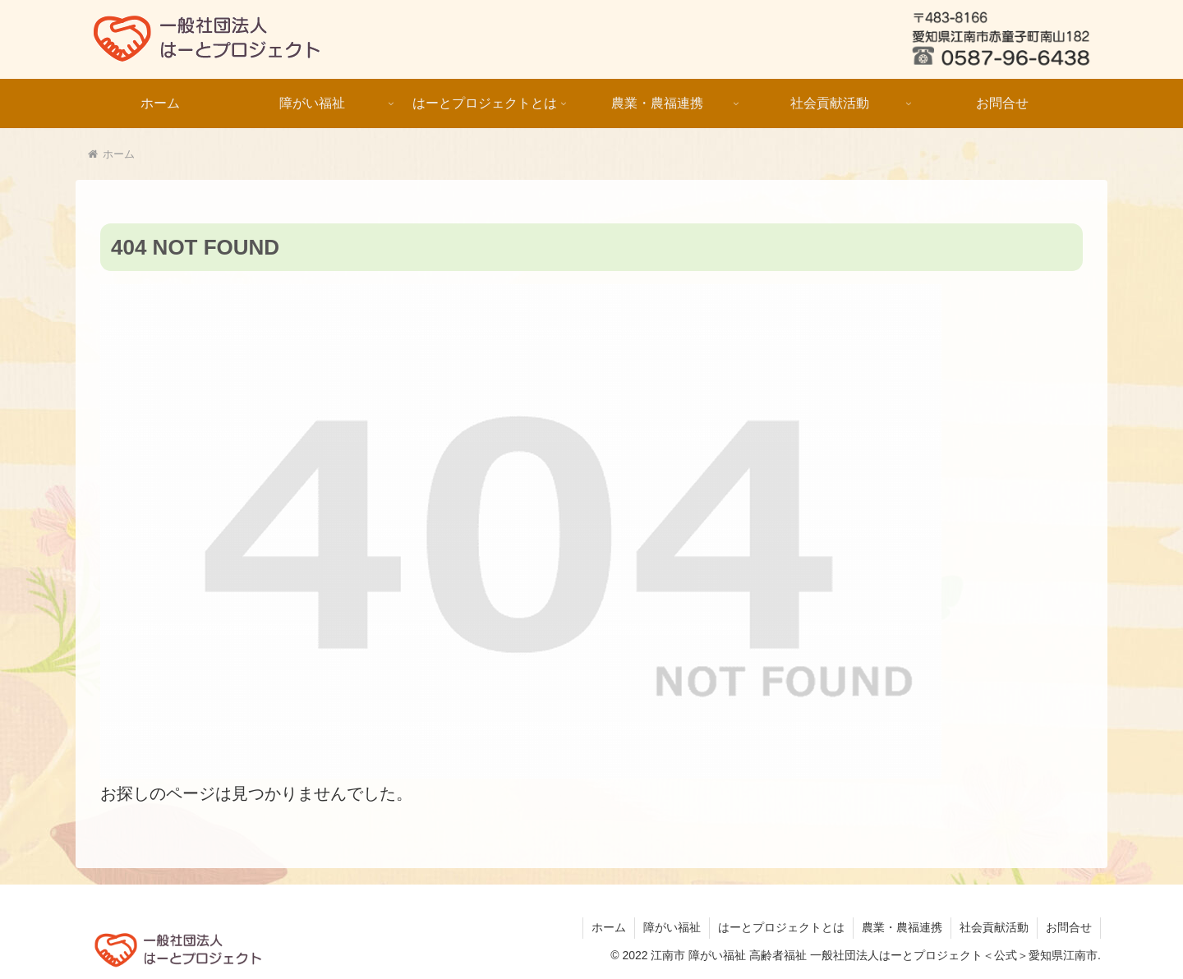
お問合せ (1069, 927)
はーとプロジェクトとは (781, 927)
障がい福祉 (672, 927)
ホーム (609, 927)
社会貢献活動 (994, 927)
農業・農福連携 (902, 927)
